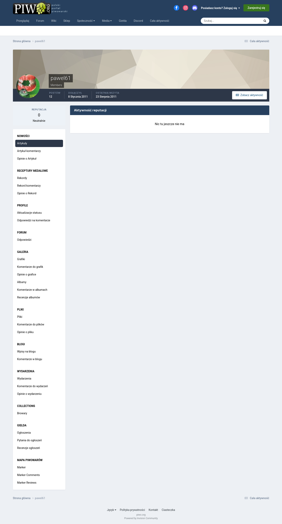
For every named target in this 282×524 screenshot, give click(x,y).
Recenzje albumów (28, 297)
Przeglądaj (22, 20)
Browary (22, 413)
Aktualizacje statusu (29, 212)
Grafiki (21, 259)
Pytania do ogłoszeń (29, 440)
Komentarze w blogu (29, 359)
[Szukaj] (216, 21)
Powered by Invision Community (141, 518)
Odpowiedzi (24, 239)
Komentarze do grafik (30, 266)
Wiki (53, 20)
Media (107, 20)
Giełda (123, 20)
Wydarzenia (24, 378)
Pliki (19, 316)
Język (111, 509)
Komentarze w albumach (32, 289)
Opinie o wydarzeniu (29, 393)
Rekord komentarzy (29, 185)
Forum (40, 20)
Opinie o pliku (25, 332)
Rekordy (22, 178)
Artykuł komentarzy (29, 151)
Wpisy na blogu (26, 351)
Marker (21, 467)
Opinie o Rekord (26, 193)
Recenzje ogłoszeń (28, 448)
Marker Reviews (27, 482)
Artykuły (22, 143)
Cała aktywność (159, 20)
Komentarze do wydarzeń (32, 386)
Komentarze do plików (30, 324)
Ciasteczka (168, 509)
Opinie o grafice (26, 274)
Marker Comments (28, 475)
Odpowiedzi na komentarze (33, 220)
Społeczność (86, 20)
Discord (138, 20)
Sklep (66, 20)
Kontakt (153, 509)
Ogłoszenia (24, 432)
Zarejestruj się (256, 7)
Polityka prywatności (132, 509)
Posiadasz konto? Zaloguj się (220, 8)
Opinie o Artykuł (26, 158)
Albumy (21, 282)
